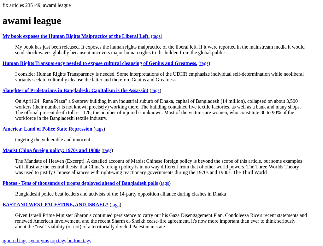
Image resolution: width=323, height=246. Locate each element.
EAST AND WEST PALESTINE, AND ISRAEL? (56, 204)
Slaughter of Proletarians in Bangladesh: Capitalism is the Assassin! (76, 90)
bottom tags (79, 240)
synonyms (39, 240)
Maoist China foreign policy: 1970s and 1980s (51, 150)
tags (157, 36)
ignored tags (15, 240)
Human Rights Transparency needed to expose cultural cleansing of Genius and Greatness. (100, 63)
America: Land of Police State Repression (47, 129)
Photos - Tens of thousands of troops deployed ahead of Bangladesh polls (80, 183)
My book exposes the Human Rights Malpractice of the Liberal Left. (76, 36)
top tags (58, 240)
